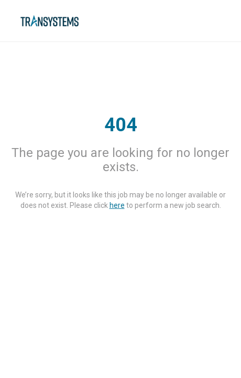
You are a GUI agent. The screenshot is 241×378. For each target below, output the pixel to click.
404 (120, 125)
